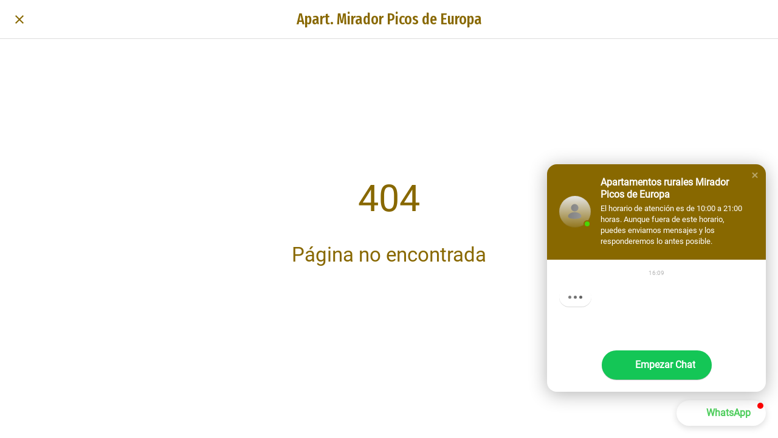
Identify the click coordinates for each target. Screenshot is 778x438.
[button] (755, 175)
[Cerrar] (19, 19)
